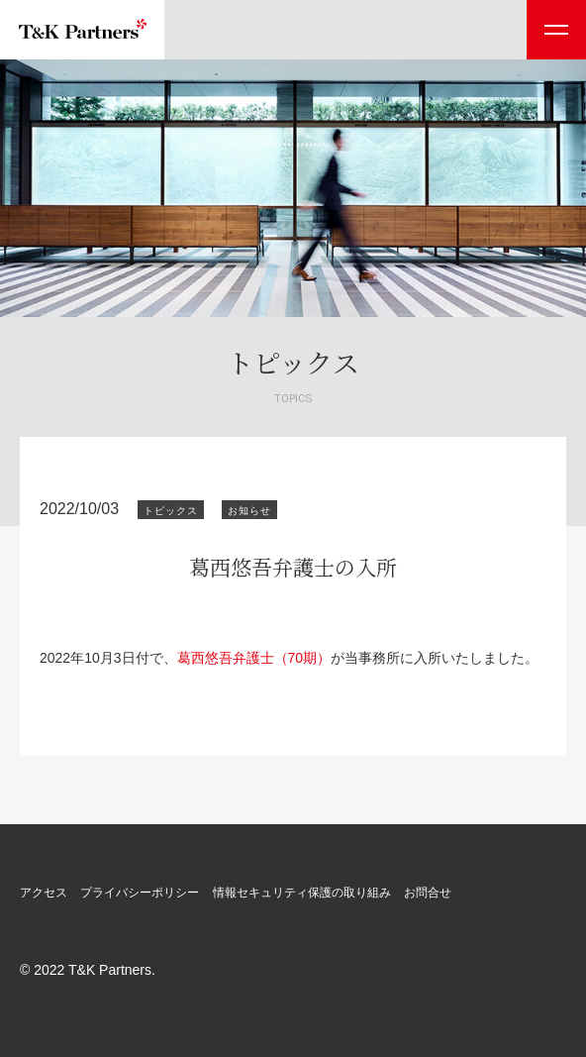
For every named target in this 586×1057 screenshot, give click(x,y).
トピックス (171, 510)
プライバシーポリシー (139, 892)
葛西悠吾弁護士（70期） (254, 658)
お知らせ (249, 510)
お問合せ (427, 892)
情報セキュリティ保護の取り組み (302, 892)
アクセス (43, 892)
